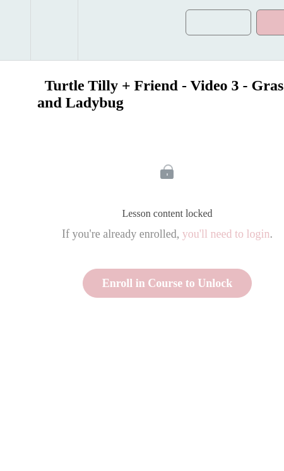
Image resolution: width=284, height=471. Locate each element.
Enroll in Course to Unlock (167, 283)
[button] (15, 30)
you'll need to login (226, 234)
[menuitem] (54, 30)
